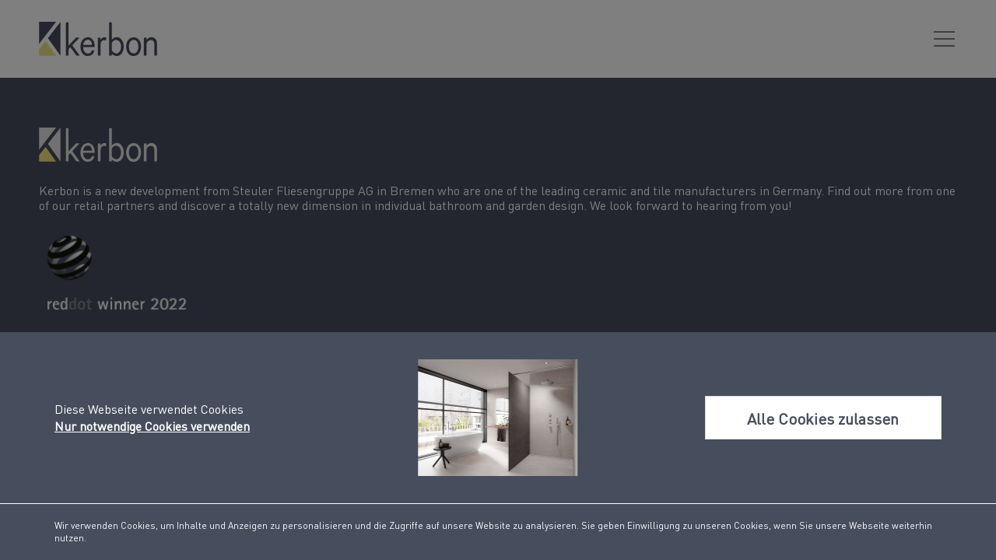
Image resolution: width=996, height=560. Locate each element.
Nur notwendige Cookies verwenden (152, 426)
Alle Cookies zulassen (823, 419)
